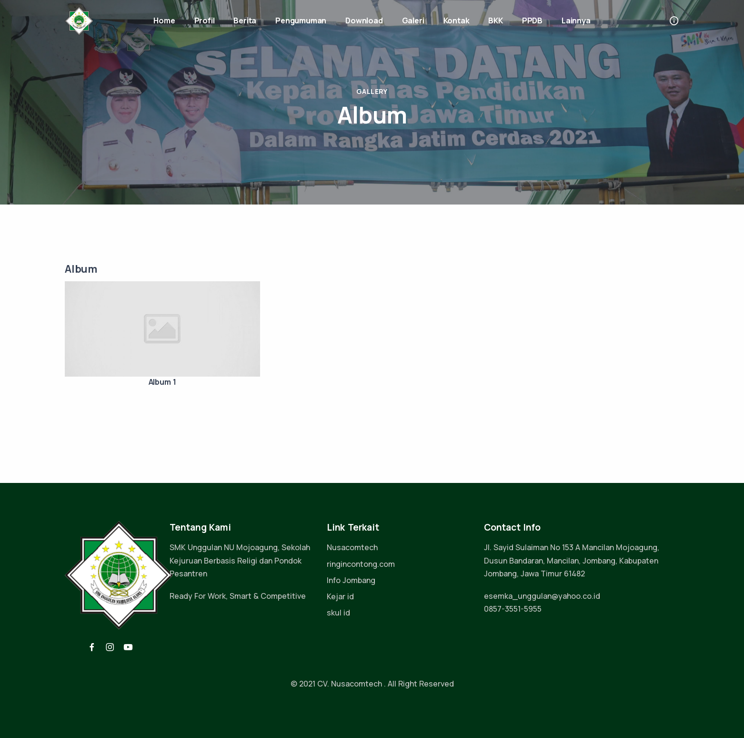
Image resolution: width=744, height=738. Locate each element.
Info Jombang (351, 580)
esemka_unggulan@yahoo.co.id (542, 596)
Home (164, 20)
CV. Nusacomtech (349, 683)
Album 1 (163, 382)
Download (363, 20)
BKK (495, 20)
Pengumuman (300, 20)
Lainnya (576, 20)
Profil (204, 20)
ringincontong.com (361, 564)
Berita (244, 20)
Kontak (456, 20)
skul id (338, 612)
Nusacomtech (352, 547)
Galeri (413, 20)
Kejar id (340, 596)
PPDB (532, 20)
